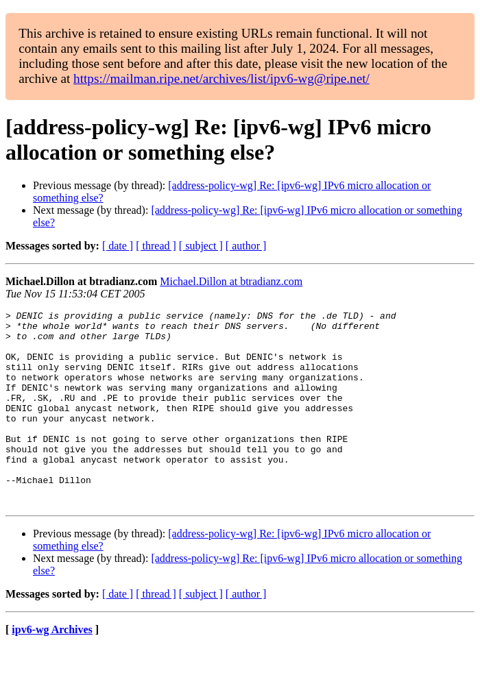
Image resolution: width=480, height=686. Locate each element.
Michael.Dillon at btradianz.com (231, 281)
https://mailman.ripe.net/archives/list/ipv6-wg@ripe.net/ (221, 78)
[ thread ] (156, 246)
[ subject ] (201, 246)
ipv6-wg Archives (52, 668)
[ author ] (246, 246)
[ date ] (117, 246)
